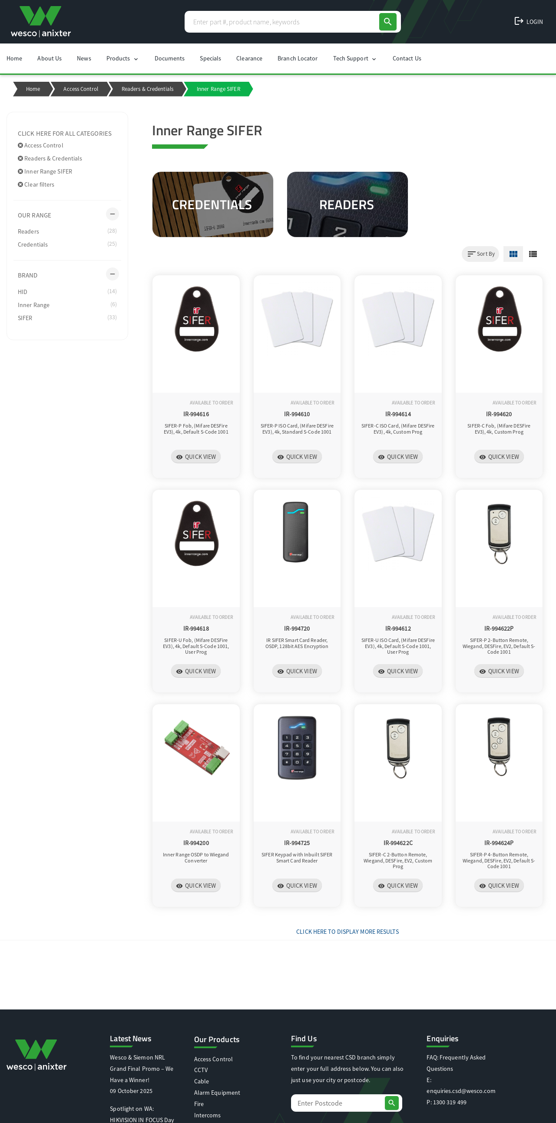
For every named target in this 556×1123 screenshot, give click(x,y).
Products (122, 58)
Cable (201, 1081)
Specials (210, 58)
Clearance (249, 58)
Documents (170, 58)
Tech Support (355, 58)
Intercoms (207, 1115)
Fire (199, 1104)
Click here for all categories (65, 133)
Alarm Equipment (217, 1092)
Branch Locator (298, 58)
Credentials (67, 244)
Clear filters (36, 184)
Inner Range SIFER (45, 171)
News (84, 58)
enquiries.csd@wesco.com (461, 1091)
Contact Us (407, 58)
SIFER (67, 317)
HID (67, 291)
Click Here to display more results (347, 932)
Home (14, 58)
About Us (49, 58)
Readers (67, 231)
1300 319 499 (450, 1102)
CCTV (201, 1070)
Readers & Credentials (147, 89)
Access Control (80, 89)
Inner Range (67, 304)
